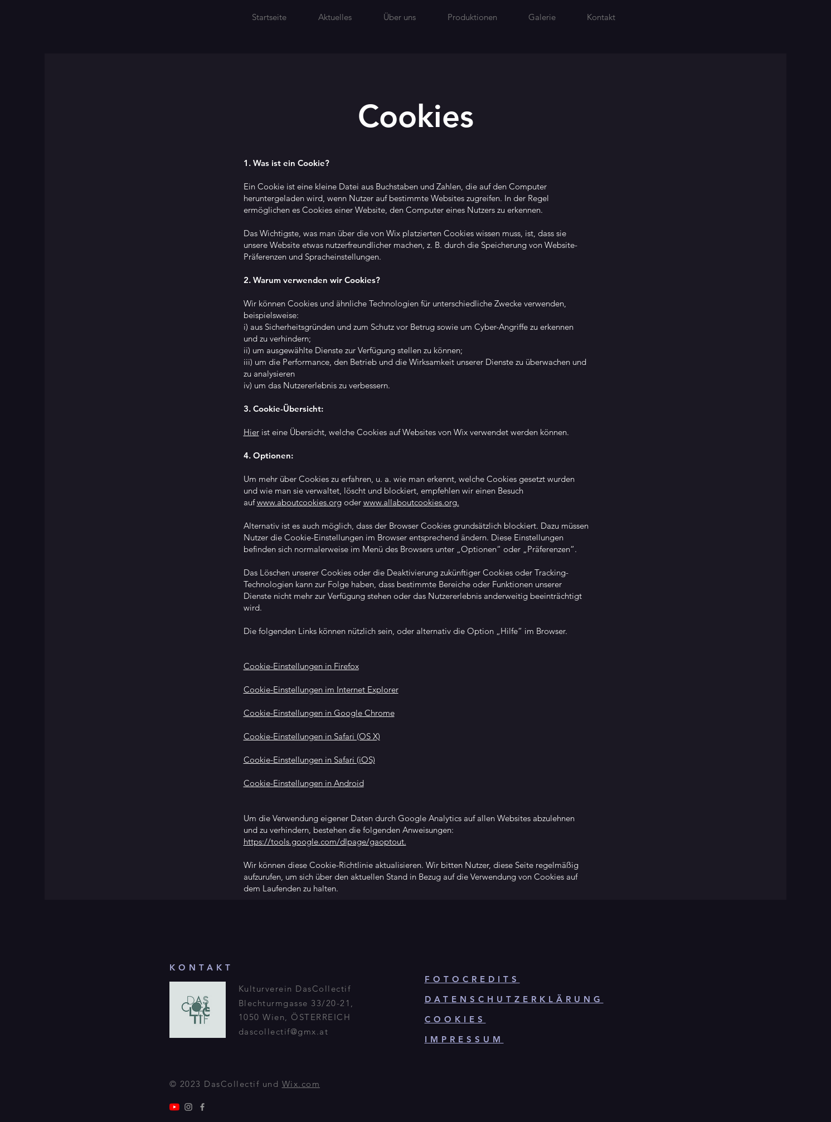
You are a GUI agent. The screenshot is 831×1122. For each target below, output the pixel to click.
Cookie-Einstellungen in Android (304, 783)
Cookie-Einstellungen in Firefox (301, 666)
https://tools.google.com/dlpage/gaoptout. (325, 841)
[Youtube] (174, 1107)
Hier (251, 432)
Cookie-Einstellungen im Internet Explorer (321, 689)
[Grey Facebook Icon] (202, 1107)
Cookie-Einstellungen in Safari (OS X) (312, 736)
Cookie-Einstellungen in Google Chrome (319, 713)
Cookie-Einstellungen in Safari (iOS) (309, 759)
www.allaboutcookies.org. (411, 502)
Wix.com (301, 1084)
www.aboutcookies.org (299, 502)
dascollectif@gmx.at (284, 1031)
